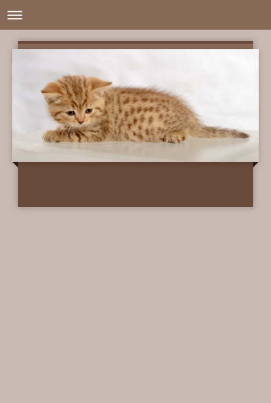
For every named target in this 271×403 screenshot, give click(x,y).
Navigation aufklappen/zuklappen (135, 15)
